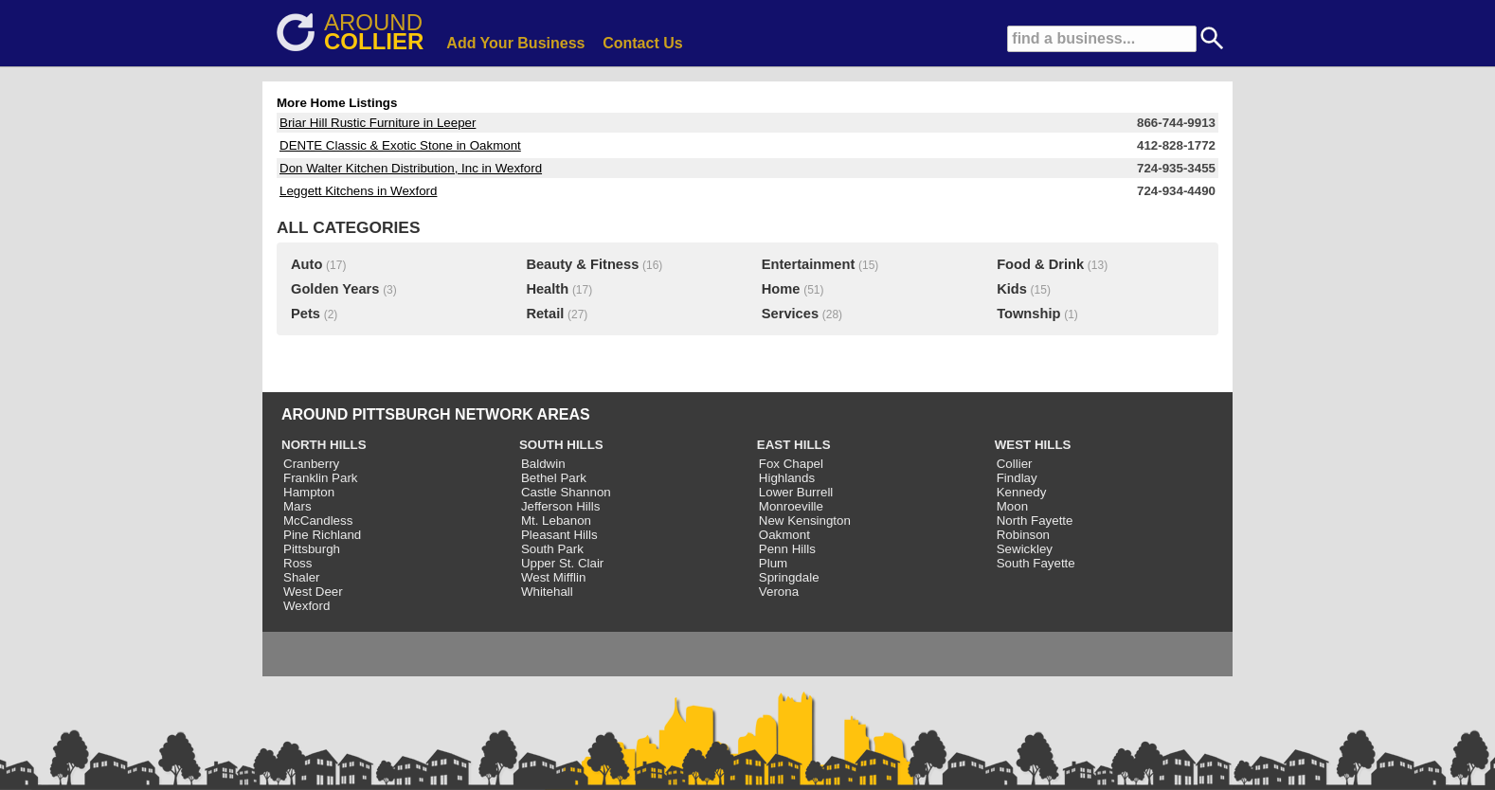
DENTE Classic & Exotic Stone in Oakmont (400, 145)
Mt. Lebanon (556, 520)
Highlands (787, 478)
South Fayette (1036, 563)
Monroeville (791, 506)
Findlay (1017, 478)
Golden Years (335, 288)
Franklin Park (320, 478)
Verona (779, 591)
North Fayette (1035, 520)
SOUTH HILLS (561, 445)
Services (790, 313)
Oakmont (784, 535)
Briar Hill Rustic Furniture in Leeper (377, 123)
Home (781, 288)
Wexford (306, 606)
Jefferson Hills (560, 506)
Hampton (308, 492)
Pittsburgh (311, 549)
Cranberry (311, 464)
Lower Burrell (796, 492)
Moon (1012, 506)
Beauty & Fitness (582, 264)
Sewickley (1025, 549)
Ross (297, 563)
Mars (297, 506)
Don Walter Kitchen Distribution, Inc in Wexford (410, 168)
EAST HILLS (794, 445)
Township (1028, 313)
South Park (552, 549)
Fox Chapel (791, 464)
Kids (1012, 288)
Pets (305, 313)
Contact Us (642, 43)
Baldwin (543, 464)
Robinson (1023, 535)
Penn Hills (787, 549)
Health (547, 288)
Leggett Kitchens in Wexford (358, 191)
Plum (773, 563)
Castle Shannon (566, 492)
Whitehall (547, 591)
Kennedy (1022, 492)
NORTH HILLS (324, 445)
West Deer (313, 591)
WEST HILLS (1033, 445)
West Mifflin (553, 577)
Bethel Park (553, 478)
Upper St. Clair (562, 563)
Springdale (789, 577)
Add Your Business (515, 43)
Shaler (301, 577)
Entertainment (809, 264)
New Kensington (805, 520)
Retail (545, 313)
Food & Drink (1040, 264)
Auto (306, 264)
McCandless (317, 520)
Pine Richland (322, 535)
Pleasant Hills (559, 535)
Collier (1015, 464)
